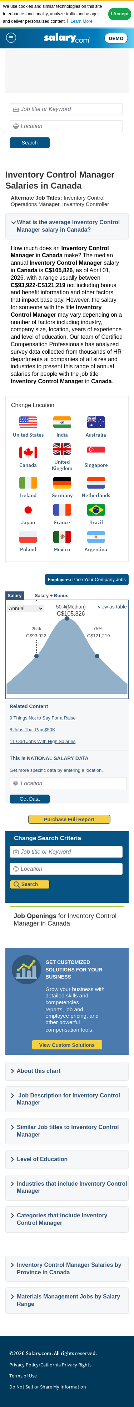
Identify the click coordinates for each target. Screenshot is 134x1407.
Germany (62, 495)
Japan (28, 522)
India (62, 434)
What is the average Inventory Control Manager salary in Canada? (68, 226)
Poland (28, 549)
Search (30, 143)
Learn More (81, 21)
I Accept (120, 13)
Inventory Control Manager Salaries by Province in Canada (69, 1268)
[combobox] (66, 109)
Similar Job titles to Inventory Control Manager (68, 1131)
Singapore (96, 465)
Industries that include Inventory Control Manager (72, 1187)
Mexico (62, 549)
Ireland (28, 495)
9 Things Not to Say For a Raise (43, 718)
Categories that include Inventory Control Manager (62, 1219)
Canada (28, 465)
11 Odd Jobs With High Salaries (42, 741)
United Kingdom (62, 464)
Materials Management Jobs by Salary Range (68, 1300)
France (62, 522)
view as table (112, 607)
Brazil (96, 522)
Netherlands (96, 495)
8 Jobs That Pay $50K (32, 729)
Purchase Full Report (69, 819)
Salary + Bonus (51, 595)
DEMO (116, 38)
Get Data (30, 799)
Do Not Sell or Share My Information (47, 1387)
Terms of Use (23, 1375)
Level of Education (42, 1159)
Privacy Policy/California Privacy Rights (50, 1364)
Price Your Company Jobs (87, 579)
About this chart (39, 1071)
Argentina (96, 549)
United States (28, 434)
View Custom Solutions (67, 1045)
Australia (96, 434)
